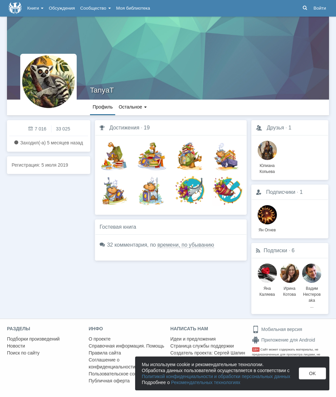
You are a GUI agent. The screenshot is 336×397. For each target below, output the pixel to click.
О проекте (100, 339)
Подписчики (280, 192)
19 (147, 127)
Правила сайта (105, 353)
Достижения (124, 127)
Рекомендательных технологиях (205, 382)
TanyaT (102, 90)
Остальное (133, 107)
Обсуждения (62, 8)
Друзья (275, 127)
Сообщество (95, 8)
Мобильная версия (277, 329)
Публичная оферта (109, 380)
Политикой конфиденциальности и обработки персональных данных (216, 376)
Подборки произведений (33, 339)
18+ (256, 349)
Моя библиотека (133, 8)
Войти (319, 8)
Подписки (275, 250)
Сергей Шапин (229, 353)
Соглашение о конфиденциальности (112, 363)
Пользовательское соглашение (122, 373)
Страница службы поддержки (202, 346)
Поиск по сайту (23, 353)
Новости (16, 346)
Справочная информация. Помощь (126, 346)
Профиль (103, 107)
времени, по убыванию (185, 245)
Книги (35, 8)
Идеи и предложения (193, 339)
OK (312, 373)
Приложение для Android (283, 340)
